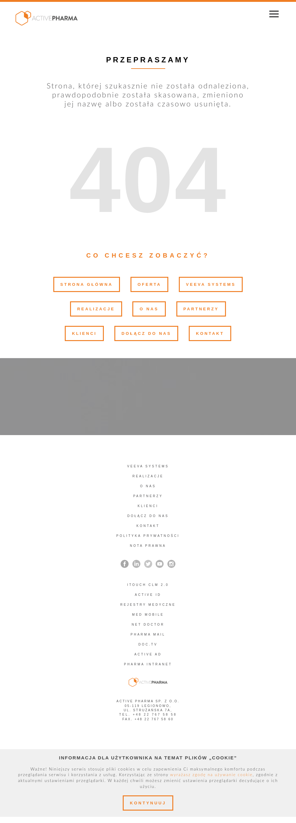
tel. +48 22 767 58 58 (148, 714)
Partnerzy (201, 309)
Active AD (147, 654)
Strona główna (86, 284)
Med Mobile (148, 614)
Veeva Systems (211, 284)
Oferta (149, 284)
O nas (148, 309)
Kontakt (210, 333)
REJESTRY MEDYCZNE (148, 604)
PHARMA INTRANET (148, 664)
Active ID (148, 594)
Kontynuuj (148, 803)
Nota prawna (148, 545)
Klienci (84, 333)
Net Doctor (148, 624)
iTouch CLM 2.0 (148, 585)
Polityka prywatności (147, 535)
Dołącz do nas (146, 333)
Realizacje (96, 309)
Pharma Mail (147, 634)
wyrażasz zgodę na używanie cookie (211, 774)
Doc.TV (148, 644)
